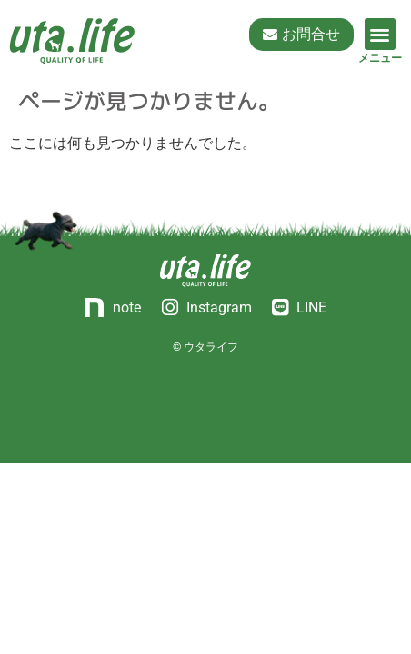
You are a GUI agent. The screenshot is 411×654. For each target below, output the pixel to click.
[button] (380, 34)
